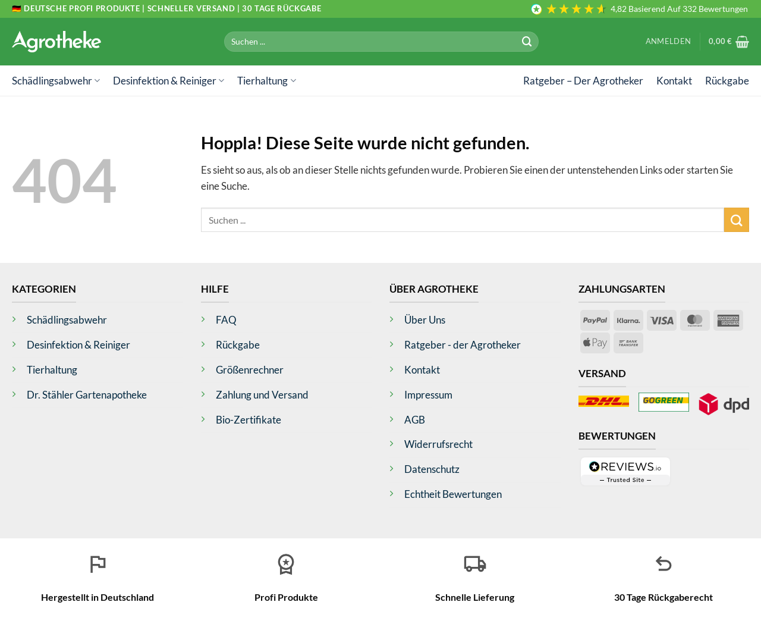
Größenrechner (250, 369)
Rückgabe (727, 80)
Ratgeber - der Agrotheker (462, 344)
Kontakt (674, 80)
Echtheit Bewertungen (453, 494)
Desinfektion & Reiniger (168, 80)
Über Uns (424, 319)
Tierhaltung (266, 80)
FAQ (226, 319)
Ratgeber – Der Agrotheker (583, 80)
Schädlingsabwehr (56, 80)
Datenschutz (432, 469)
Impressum (428, 394)
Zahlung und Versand (262, 394)
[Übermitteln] (527, 41)
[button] (668, 41)
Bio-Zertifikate (248, 419)
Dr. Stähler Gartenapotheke (87, 394)
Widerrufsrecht (438, 444)
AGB (414, 419)
